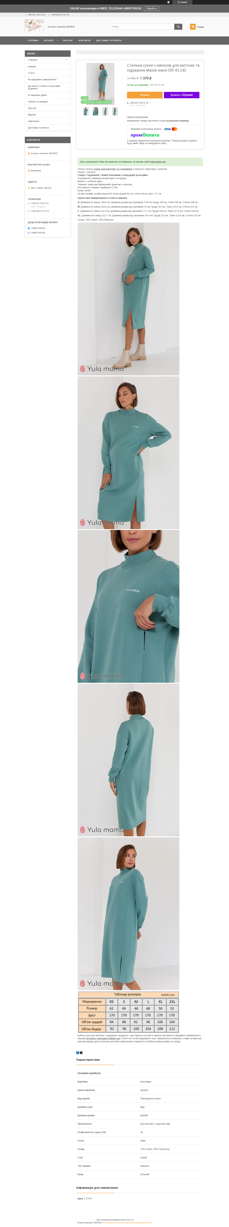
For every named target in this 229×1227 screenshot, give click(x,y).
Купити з (182, 95)
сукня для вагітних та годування (113, 169)
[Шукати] (178, 27)
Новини (32, 66)
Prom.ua (129, 1220)
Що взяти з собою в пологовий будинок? (44, 87)
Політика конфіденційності (140, 1223)
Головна (33, 40)
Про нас (68, 40)
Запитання (33, 121)
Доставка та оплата (108, 40)
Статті (31, 73)
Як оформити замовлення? (42, 79)
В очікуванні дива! (37, 95)
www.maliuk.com (158, 162)
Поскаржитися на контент (115, 1223)
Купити (144, 95)
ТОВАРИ (32, 60)
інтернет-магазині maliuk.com (103, 1038)
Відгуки (32, 114)
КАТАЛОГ (49, 40)
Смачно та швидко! (38, 101)
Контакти (84, 40)
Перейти (151, 8)
